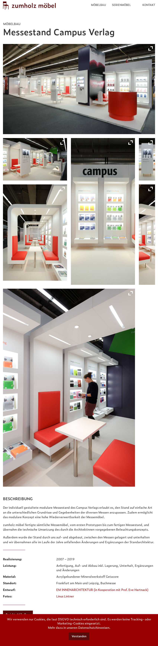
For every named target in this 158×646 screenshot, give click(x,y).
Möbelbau (98, 5)
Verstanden (79, 636)
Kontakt (148, 5)
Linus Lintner (65, 595)
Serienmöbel (121, 5)
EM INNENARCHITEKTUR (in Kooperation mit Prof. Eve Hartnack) (102, 588)
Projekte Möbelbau (18, 613)
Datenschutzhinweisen (93, 627)
